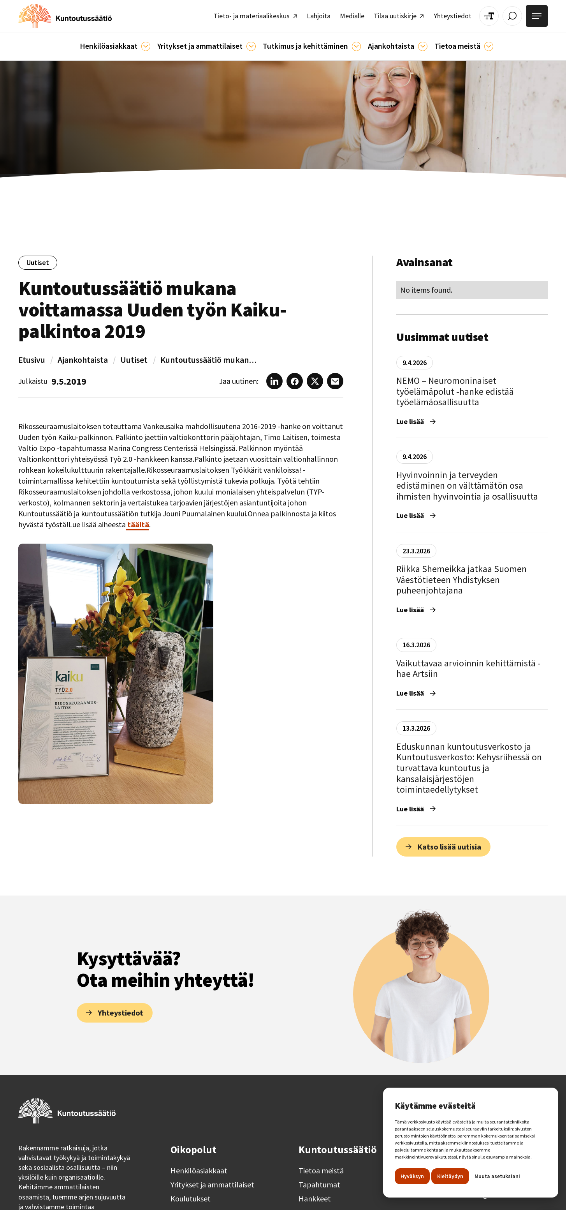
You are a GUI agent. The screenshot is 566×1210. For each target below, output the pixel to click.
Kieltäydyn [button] (450, 1176)
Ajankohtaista (83, 356)
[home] (60, 14)
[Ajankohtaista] (352, 43)
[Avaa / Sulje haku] (515, 14)
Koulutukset (191, 1195)
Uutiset (134, 356)
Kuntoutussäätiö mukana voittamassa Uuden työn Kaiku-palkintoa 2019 (209, 356)
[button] (123, 43)
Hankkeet (315, 1195)
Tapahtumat (319, 1181)
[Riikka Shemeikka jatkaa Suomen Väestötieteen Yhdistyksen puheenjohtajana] (472, 582)
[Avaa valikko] (538, 15)
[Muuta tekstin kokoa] (493, 14)
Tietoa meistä (321, 1167)
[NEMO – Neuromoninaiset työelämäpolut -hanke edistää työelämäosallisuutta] (472, 393)
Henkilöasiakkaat (199, 1167)
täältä (137, 521)
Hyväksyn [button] (412, 1176)
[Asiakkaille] (152, 43)
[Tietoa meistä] (478, 43)
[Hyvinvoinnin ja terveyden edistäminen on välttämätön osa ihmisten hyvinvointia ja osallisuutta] (472, 487)
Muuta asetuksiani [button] (497, 1176)
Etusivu (31, 356)
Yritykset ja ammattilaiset (212, 1181)
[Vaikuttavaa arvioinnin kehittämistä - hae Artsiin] (472, 670)
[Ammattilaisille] (252, 43)
